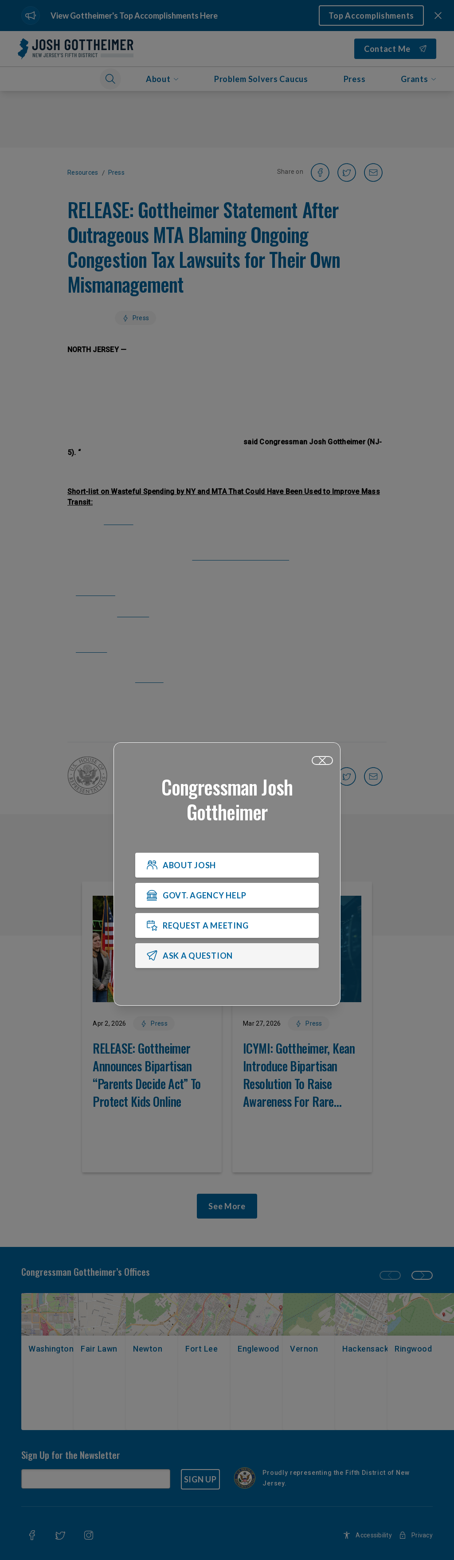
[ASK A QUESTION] (227, 956)
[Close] (322, 761)
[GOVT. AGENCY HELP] (227, 895)
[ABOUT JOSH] (227, 865)
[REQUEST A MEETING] (227, 925)
